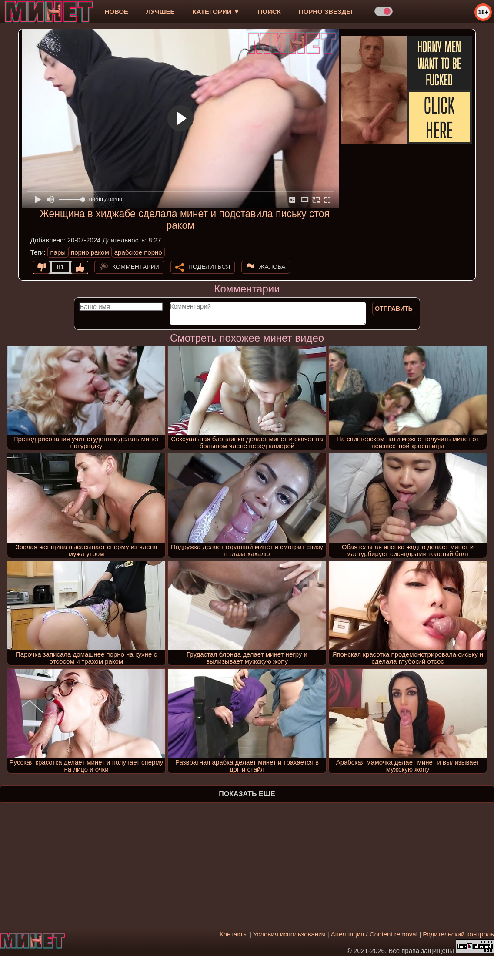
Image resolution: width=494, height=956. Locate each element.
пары (58, 252)
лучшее (160, 11)
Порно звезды (326, 11)
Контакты (234, 934)
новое (116, 11)
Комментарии (136, 266)
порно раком (90, 252)
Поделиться (209, 266)
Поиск (269, 11)
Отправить (394, 308)
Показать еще (247, 794)
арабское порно (138, 252)
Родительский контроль (458, 934)
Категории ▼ (216, 11)
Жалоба (272, 266)
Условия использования (289, 934)
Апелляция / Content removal (374, 934)
